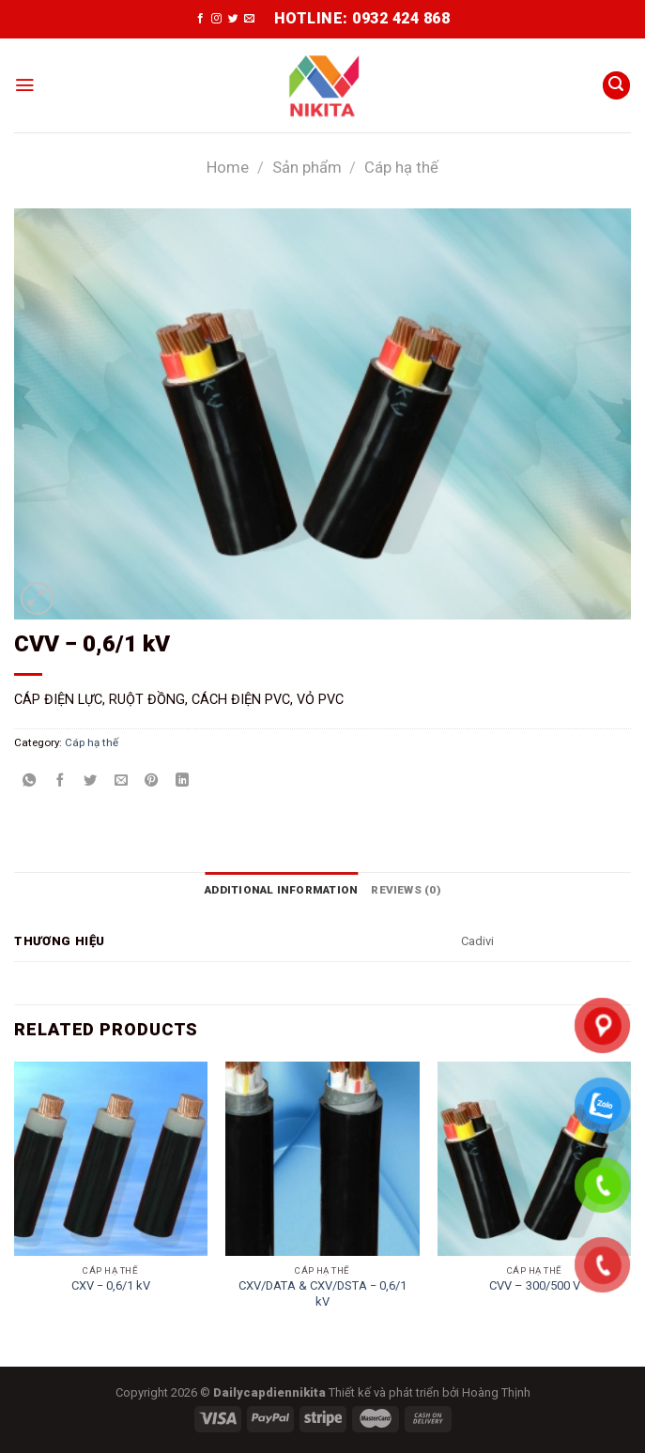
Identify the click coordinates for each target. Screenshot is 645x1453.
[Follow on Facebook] (200, 18)
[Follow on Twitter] (233, 18)
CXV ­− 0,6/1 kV (110, 1285)
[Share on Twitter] (90, 781)
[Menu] (24, 85)
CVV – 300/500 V (534, 1285)
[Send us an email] (249, 18)
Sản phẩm (307, 167)
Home (228, 167)
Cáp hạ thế (401, 167)
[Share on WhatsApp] (29, 781)
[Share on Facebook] (60, 781)
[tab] (281, 890)
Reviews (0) (405, 889)
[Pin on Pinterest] (151, 781)
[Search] (616, 85)
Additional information (281, 889)
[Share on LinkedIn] (182, 781)
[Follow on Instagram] (216, 18)
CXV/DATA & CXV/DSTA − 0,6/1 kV (322, 1292)
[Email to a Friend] (121, 781)
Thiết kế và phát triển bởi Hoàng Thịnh (429, 1391)
